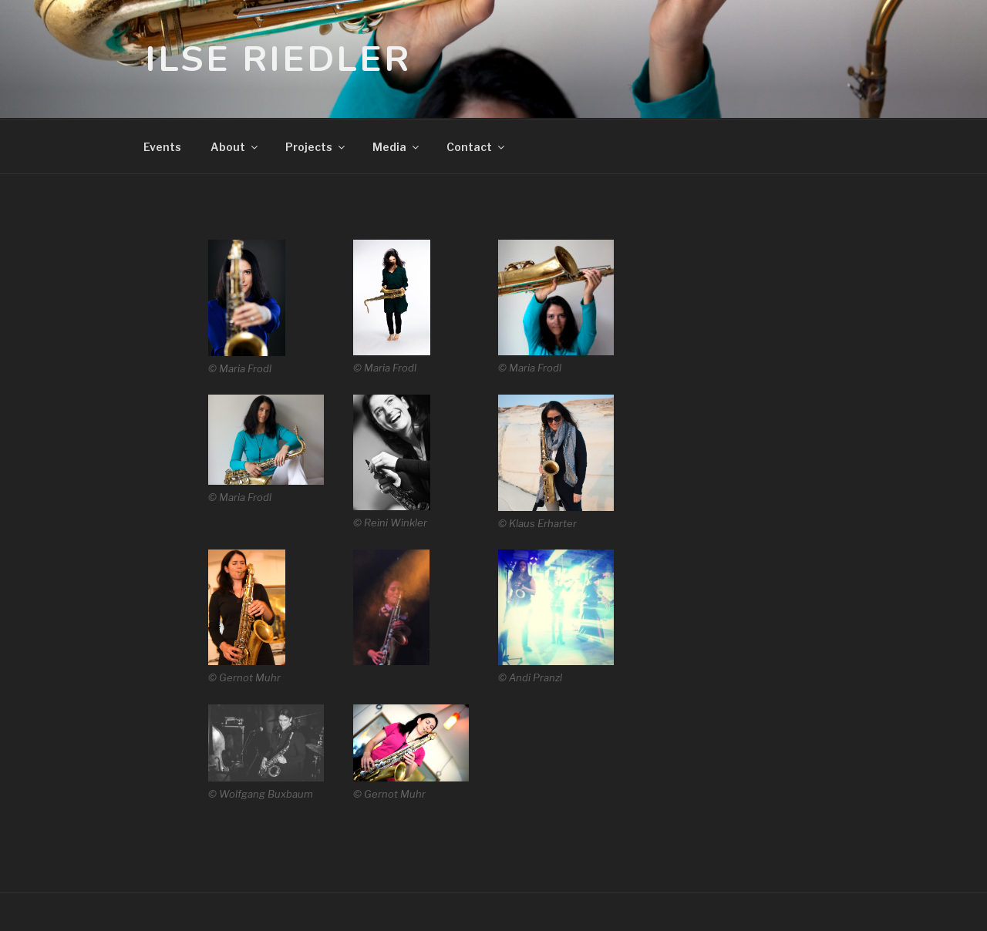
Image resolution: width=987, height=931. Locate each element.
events (162, 146)
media (396, 146)
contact (476, 146)
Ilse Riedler (278, 59)
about (235, 146)
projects (316, 146)
